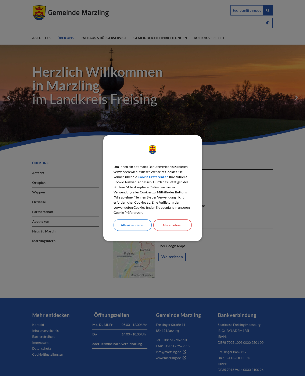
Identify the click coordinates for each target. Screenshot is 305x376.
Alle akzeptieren (132, 225)
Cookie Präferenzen (153, 177)
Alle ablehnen (172, 225)
